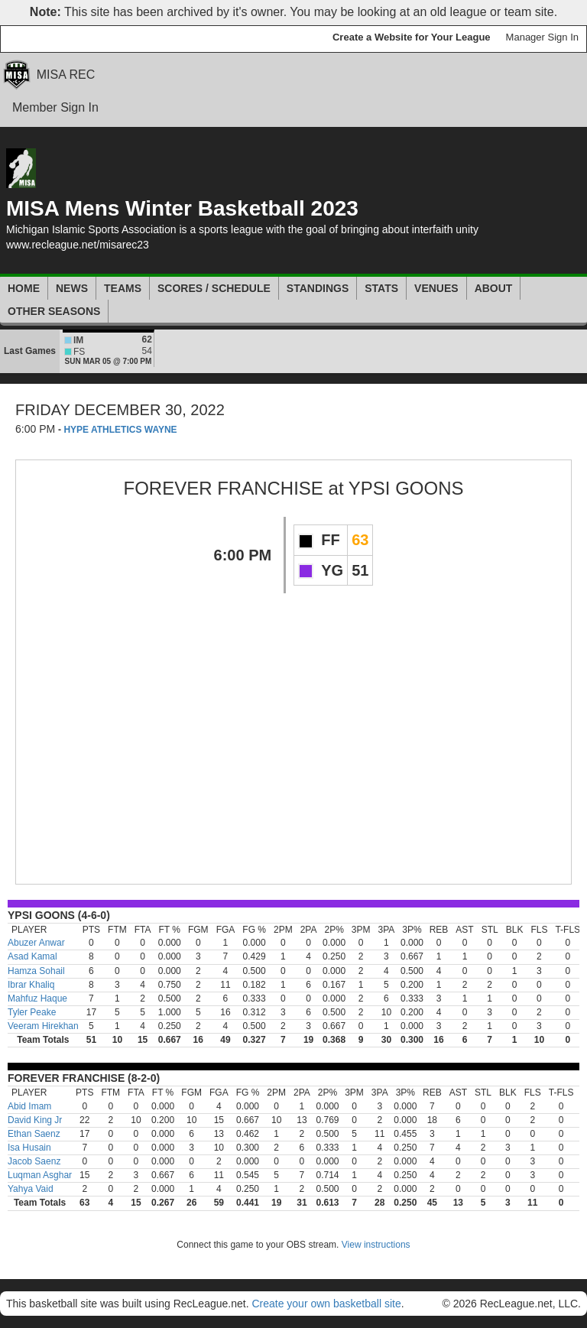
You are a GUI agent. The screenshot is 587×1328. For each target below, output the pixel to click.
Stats (381, 288)
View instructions (376, 1244)
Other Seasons (54, 311)
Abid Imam (29, 1106)
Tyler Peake (32, 1012)
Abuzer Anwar (36, 942)
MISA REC (66, 74)
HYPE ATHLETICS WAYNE (120, 429)
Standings (318, 288)
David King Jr (35, 1120)
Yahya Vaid (31, 1189)
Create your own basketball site (326, 1303)
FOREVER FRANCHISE (223, 488)
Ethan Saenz (34, 1133)
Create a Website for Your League (411, 37)
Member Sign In (55, 107)
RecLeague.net (46, 38)
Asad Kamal (32, 956)
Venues (436, 288)
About (494, 288)
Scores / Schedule (214, 288)
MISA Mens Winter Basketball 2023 (182, 208)
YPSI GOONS (406, 488)
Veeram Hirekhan (43, 1026)
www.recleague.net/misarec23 (77, 245)
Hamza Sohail (36, 971)
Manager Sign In (542, 37)
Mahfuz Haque (37, 998)
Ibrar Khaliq (31, 984)
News (72, 288)
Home (24, 288)
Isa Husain (29, 1147)
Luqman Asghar (40, 1175)
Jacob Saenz (34, 1161)
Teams (122, 288)
